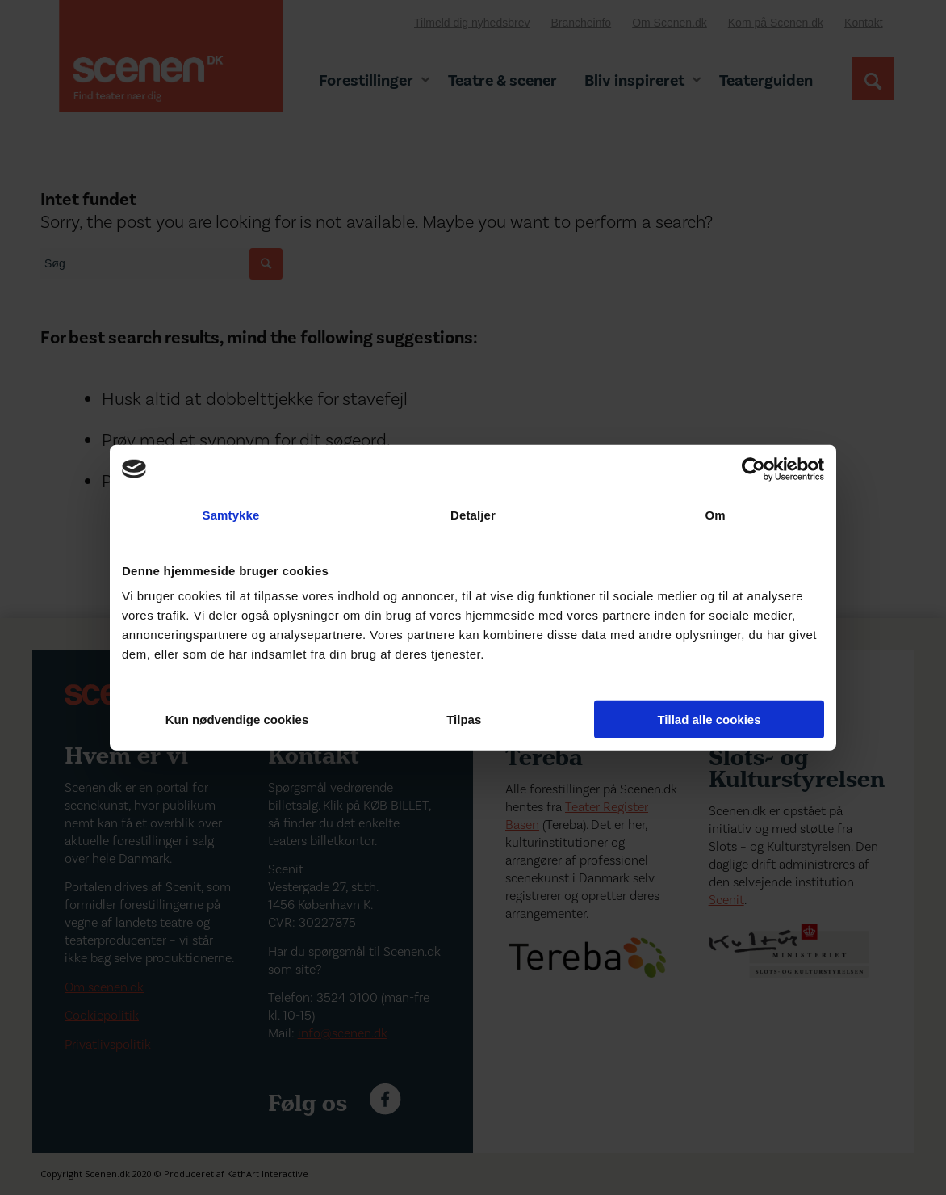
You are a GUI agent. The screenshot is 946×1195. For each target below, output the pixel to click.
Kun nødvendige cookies (237, 719)
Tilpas (473, 719)
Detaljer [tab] (473, 514)
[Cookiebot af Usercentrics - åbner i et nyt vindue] (753, 469)
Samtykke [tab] (231, 514)
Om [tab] (715, 514)
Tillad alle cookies (708, 719)
